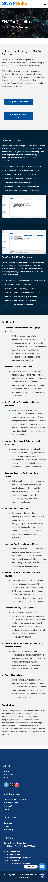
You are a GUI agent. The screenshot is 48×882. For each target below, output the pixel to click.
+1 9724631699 (13, 854)
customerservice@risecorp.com (18, 857)
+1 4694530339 (13, 851)
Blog (5, 777)
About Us (8, 774)
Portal (6, 826)
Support (7, 806)
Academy (8, 829)
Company (8, 823)
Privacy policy (11, 802)
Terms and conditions (15, 799)
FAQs (6, 809)
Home (6, 771)
